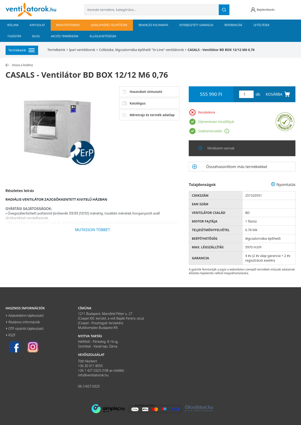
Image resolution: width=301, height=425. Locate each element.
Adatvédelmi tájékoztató (26, 315)
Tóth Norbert (87, 361)
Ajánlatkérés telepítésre (109, 25)
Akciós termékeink (65, 36)
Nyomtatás (283, 184)
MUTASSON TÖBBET (92, 229)
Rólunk (13, 25)
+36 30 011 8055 (90, 366)
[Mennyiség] (246, 94)
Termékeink (56, 49)
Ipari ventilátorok (82, 49)
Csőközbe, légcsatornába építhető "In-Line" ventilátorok (141, 49)
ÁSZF (12, 335)
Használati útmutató (142, 91)
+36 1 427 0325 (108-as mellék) (101, 370)
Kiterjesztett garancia (196, 25)
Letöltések (262, 25)
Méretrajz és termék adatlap (148, 115)
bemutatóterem (68, 25)
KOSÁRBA (278, 94)
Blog (36, 36)
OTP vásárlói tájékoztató (26, 328)
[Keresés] (224, 9)
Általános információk (24, 322)
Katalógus (134, 103)
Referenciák (233, 25)
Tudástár (14, 36)
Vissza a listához (19, 65)
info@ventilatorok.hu (93, 375)
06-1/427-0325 (89, 386)
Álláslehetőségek (102, 36)
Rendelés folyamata (153, 25)
